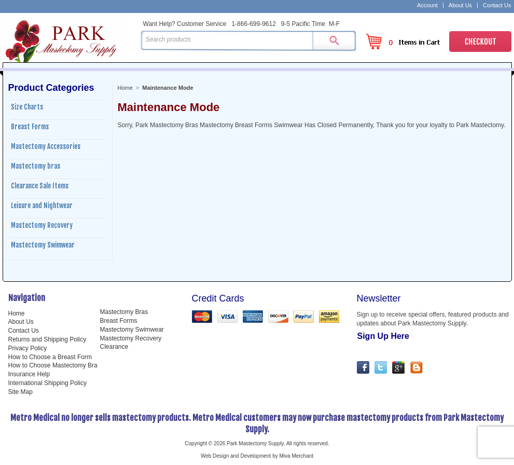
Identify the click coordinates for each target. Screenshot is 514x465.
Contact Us (497, 5)
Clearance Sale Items (39, 186)
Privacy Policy (27, 348)
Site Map (20, 391)
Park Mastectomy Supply (69, 39)
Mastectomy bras (35, 166)
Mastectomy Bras (124, 312)
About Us (460, 5)
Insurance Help (29, 374)
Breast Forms (30, 126)
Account (427, 5)
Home (125, 88)
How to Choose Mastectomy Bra (53, 365)
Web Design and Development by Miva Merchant (257, 456)
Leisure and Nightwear (42, 205)
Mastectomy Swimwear (43, 245)
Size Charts (27, 107)
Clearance (114, 346)
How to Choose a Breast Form (50, 357)
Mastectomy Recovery (42, 225)
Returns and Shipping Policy (47, 339)
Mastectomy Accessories (45, 146)
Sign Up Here (383, 336)
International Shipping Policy (47, 383)
